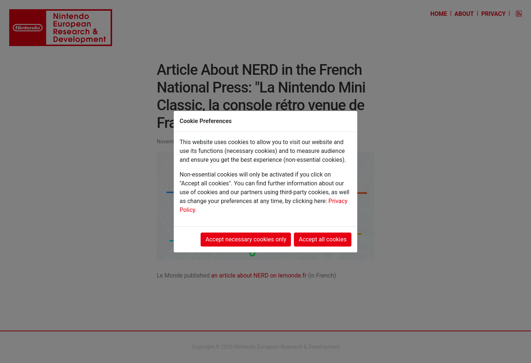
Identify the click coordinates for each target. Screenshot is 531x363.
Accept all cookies (323, 239)
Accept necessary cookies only (245, 239)
